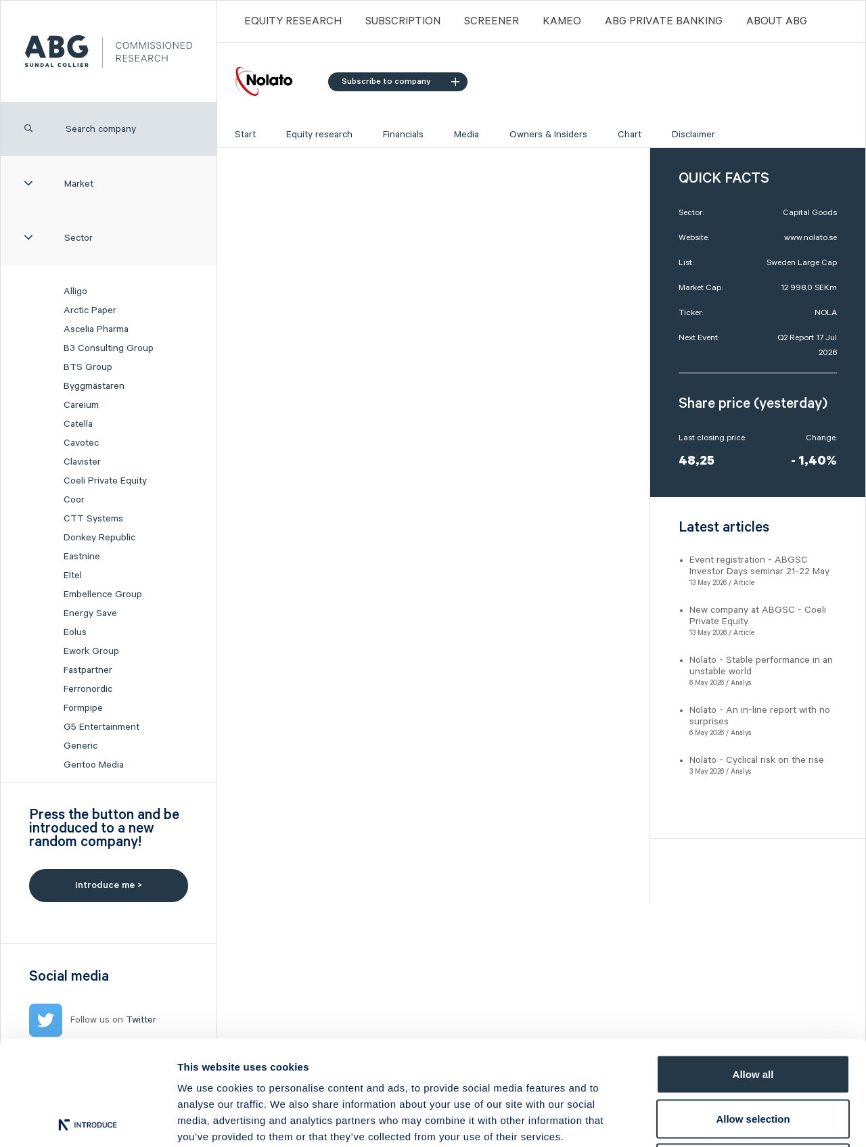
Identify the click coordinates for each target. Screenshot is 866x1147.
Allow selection (753, 1014)
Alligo (75, 291)
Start (245, 134)
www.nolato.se (810, 238)
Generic (80, 746)
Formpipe (83, 708)
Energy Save (90, 613)
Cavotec (81, 443)
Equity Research (293, 21)
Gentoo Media (94, 764)
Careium (81, 405)
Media (466, 134)
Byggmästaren (94, 386)
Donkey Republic (99, 537)
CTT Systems (93, 518)
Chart (629, 134)
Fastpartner (88, 670)
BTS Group (88, 367)
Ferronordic (88, 689)
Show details (710, 1120)
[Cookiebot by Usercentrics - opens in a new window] (87, 1120)
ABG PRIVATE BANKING (664, 21)
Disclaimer (693, 134)
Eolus (75, 632)
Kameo (562, 21)
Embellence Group (103, 594)
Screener (491, 21)
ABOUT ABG (776, 21)
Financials (403, 134)
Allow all (753, 969)
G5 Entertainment (101, 727)
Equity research (319, 134)
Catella (78, 424)
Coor (74, 499)
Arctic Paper (90, 310)
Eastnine (82, 556)
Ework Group (91, 651)
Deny (753, 1058)
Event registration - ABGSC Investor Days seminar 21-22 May (759, 566)
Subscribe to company (400, 81)
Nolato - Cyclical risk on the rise (756, 760)
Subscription (402, 21)
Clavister (82, 462)
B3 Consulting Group (109, 348)
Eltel (73, 575)
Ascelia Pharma (96, 329)
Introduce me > (108, 885)
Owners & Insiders (548, 134)
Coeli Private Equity (105, 480)
